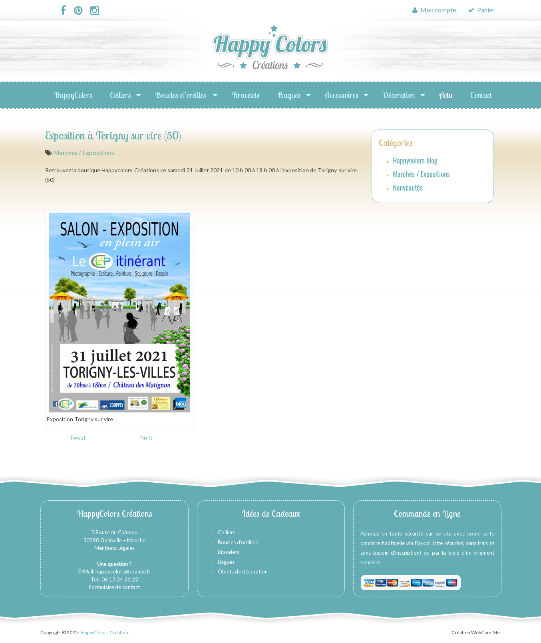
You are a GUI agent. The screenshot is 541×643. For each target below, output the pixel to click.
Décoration (398, 95)
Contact (481, 95)
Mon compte (434, 10)
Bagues (289, 95)
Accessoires (341, 95)
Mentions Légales (114, 548)
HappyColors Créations (106, 632)
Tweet (77, 437)
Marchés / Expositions (83, 152)
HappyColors (73, 95)
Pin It (146, 437)
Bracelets (246, 95)
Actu (446, 95)
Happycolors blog (415, 160)
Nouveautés (408, 187)
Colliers (120, 95)
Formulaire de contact (114, 587)
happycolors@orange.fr (123, 571)
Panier (481, 10)
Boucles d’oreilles (181, 95)
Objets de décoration (243, 571)
